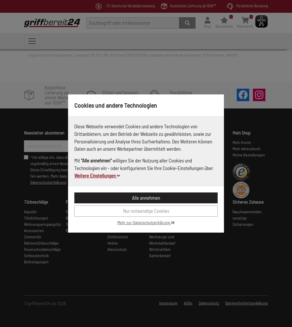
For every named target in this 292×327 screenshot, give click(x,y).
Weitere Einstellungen (97, 176)
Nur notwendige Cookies (146, 211)
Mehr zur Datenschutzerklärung (146, 222)
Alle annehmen (146, 198)
